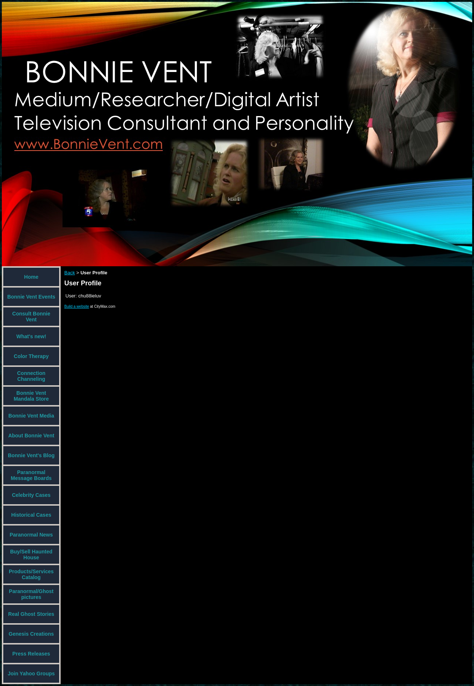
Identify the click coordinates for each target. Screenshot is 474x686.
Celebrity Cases (31, 495)
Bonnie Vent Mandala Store (31, 396)
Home (31, 277)
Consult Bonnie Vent (31, 316)
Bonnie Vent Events (31, 297)
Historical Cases (31, 515)
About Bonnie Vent (31, 435)
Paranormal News (31, 535)
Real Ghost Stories (31, 614)
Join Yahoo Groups (31, 673)
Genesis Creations (31, 634)
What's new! (31, 336)
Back (69, 272)
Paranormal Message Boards (31, 475)
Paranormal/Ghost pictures (31, 594)
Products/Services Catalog (31, 574)
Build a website (76, 306)
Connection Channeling (31, 376)
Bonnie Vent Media (31, 416)
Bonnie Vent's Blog (31, 455)
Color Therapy (31, 356)
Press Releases (31, 654)
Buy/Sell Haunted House (31, 554)
